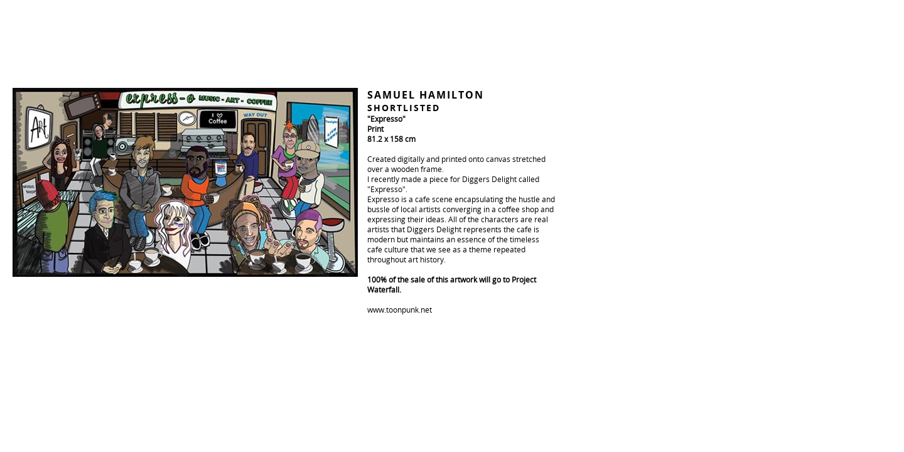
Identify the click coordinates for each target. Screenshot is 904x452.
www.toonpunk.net (399, 309)
